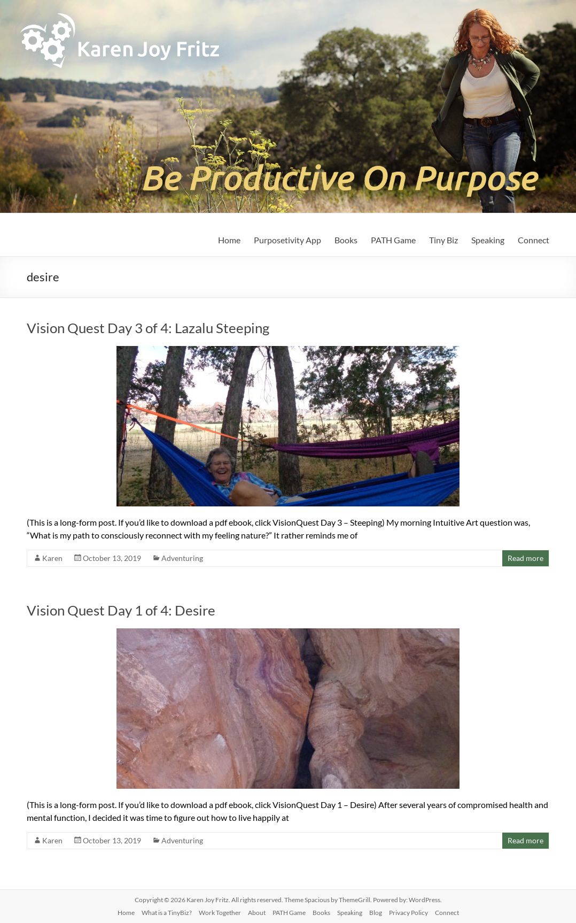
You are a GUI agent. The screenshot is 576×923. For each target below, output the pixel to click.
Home (229, 240)
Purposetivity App (287, 240)
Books (345, 240)
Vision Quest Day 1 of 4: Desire (121, 610)
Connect (533, 240)
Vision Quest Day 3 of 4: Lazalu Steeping (148, 327)
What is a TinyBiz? (167, 913)
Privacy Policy (408, 913)
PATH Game (393, 240)
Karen (52, 558)
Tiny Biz (443, 240)
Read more (525, 558)
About (257, 913)
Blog (375, 913)
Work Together (220, 913)
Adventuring (182, 558)
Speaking (487, 240)
